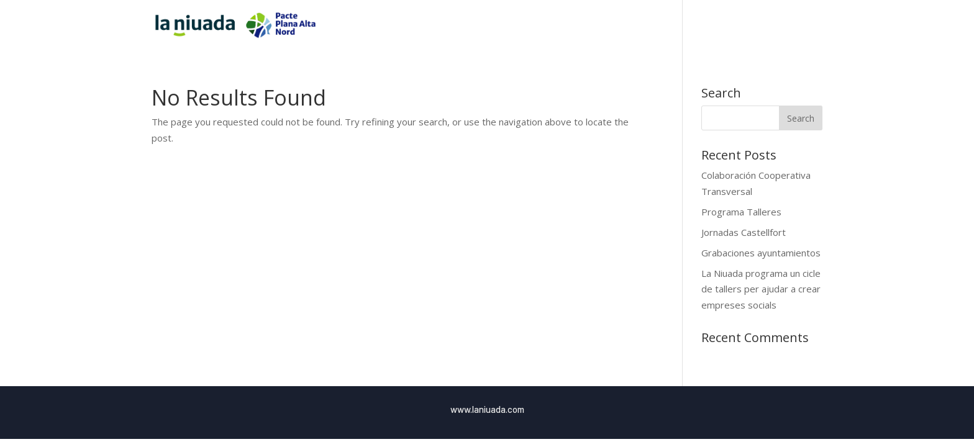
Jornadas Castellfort (743, 232)
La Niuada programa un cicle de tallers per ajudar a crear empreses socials (761, 289)
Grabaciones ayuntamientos (761, 252)
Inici (647, 25)
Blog (788, 25)
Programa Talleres (741, 211)
